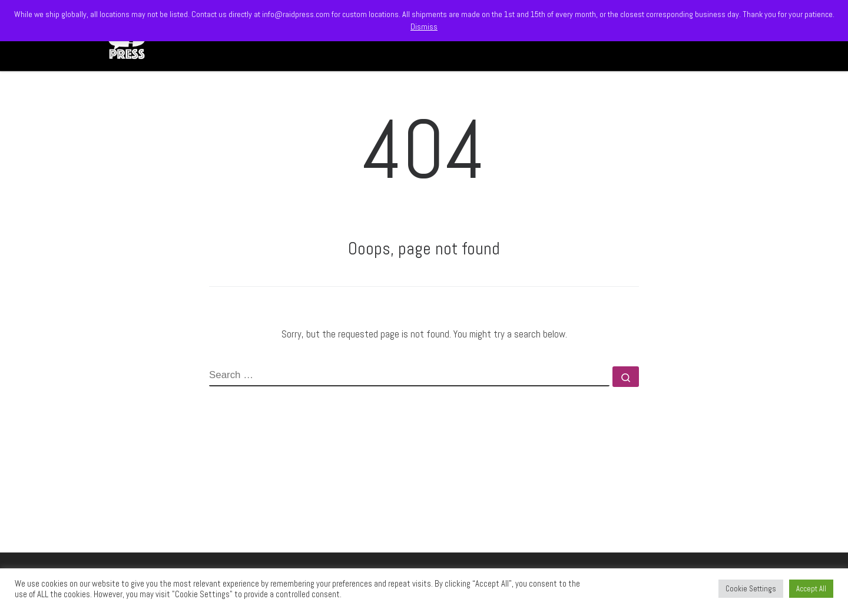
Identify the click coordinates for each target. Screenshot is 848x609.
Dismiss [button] (424, 26)
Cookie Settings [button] (751, 589)
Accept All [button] (811, 589)
